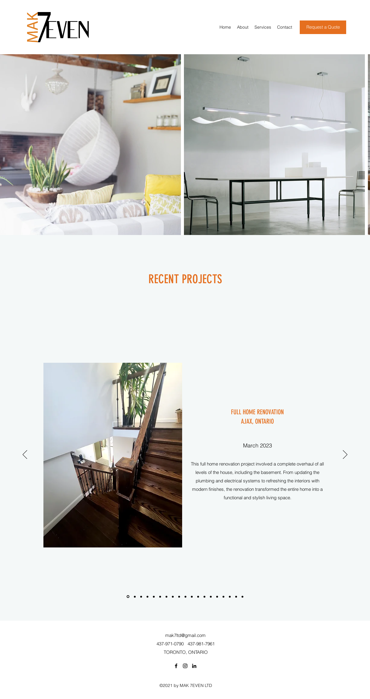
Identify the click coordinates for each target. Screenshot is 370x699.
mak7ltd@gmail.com (185, 635)
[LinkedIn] (194, 666)
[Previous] (25, 455)
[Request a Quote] (323, 27)
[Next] (345, 455)
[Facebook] (176, 666)
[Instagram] (185, 666)
